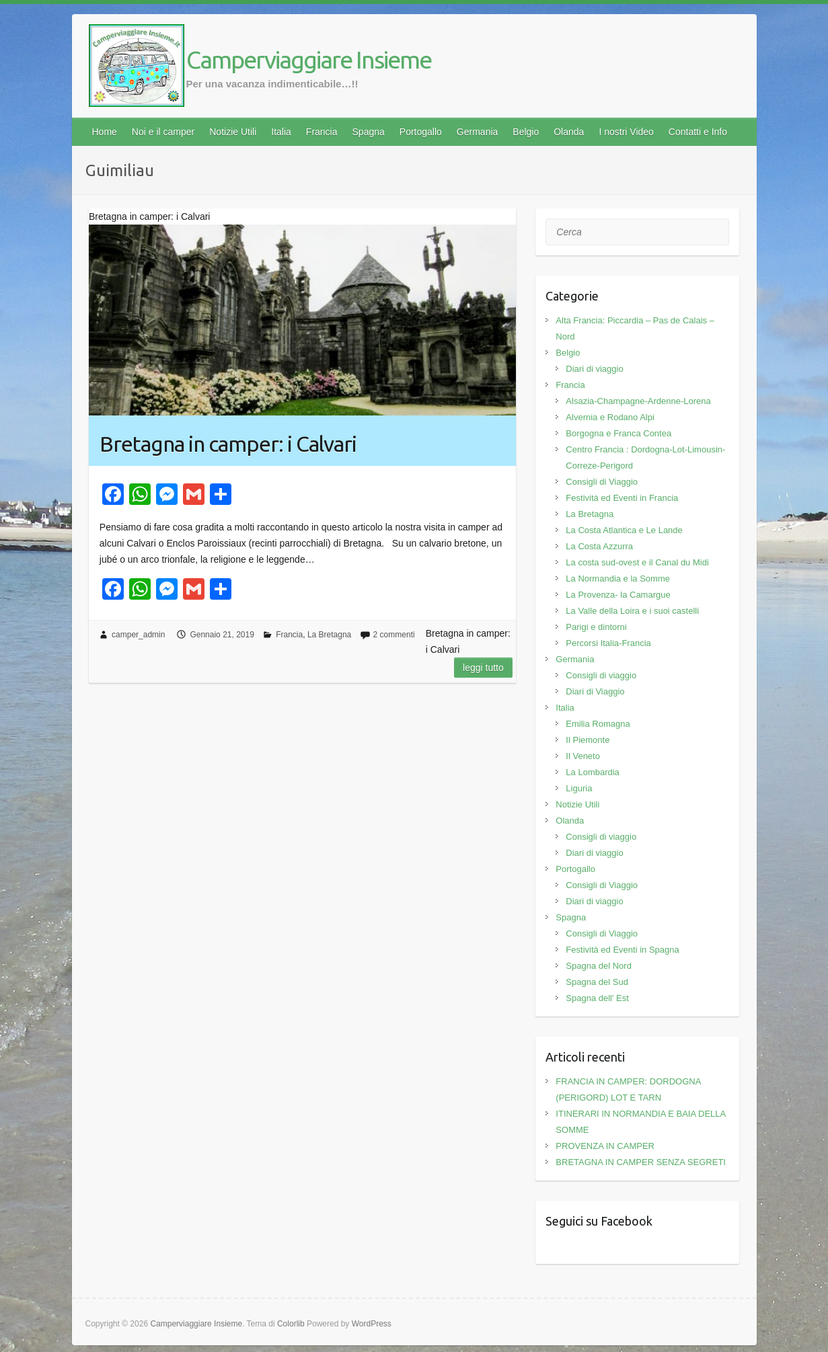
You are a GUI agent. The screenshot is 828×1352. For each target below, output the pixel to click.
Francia (322, 131)
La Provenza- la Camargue (618, 595)
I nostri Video (626, 131)
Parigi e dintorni (596, 627)
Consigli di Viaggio (602, 482)
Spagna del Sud (597, 982)
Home (104, 131)
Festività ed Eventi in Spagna (622, 950)
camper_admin (138, 634)
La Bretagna (329, 634)
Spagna (368, 131)
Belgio (526, 131)
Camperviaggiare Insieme (308, 59)
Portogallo (421, 131)
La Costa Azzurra (599, 546)
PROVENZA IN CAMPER (605, 1146)
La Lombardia (592, 772)
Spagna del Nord (599, 966)
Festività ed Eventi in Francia (622, 498)
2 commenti (394, 634)
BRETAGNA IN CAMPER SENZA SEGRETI (641, 1162)
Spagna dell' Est (597, 998)
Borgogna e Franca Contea (618, 433)
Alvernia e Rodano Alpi (610, 417)
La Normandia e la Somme (618, 578)
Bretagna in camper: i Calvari (228, 444)
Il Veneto (583, 756)
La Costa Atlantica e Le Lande (624, 530)
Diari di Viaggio (595, 691)
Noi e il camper (163, 131)
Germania (477, 131)
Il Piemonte (587, 740)
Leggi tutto (483, 667)
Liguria (579, 788)
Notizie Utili (232, 131)
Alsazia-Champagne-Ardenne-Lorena (638, 401)
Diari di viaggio (594, 369)
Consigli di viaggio (601, 675)
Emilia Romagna (598, 724)
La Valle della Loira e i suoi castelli (632, 611)
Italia (281, 131)
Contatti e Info (698, 131)
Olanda (569, 131)
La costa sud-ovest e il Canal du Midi (637, 562)
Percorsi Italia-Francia (608, 643)
